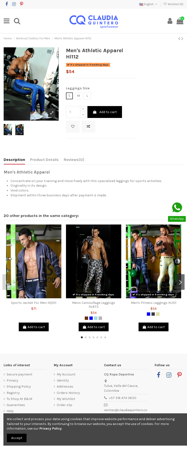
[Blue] (91, 318)
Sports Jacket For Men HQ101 (33, 303)
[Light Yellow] (157, 314)
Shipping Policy (19, 386)
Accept (16, 438)
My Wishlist (66, 399)
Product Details (44, 159)
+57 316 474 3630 (122, 398)
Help (10, 411)
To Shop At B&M (19, 399)
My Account (66, 374)
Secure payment (19, 374)
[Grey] (100, 318)
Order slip (64, 405)
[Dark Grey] (153, 314)
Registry (13, 393)
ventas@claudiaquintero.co (125, 410)
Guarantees (16, 405)
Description (14, 159)
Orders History (68, 393)
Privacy (12, 380)
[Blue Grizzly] (95, 318)
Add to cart (105, 112)
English (148, 4)
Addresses (65, 386)
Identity (63, 380)
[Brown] (86, 318)
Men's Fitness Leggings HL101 (153, 303)
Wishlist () (173, 4)
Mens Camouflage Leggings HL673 (93, 305)
